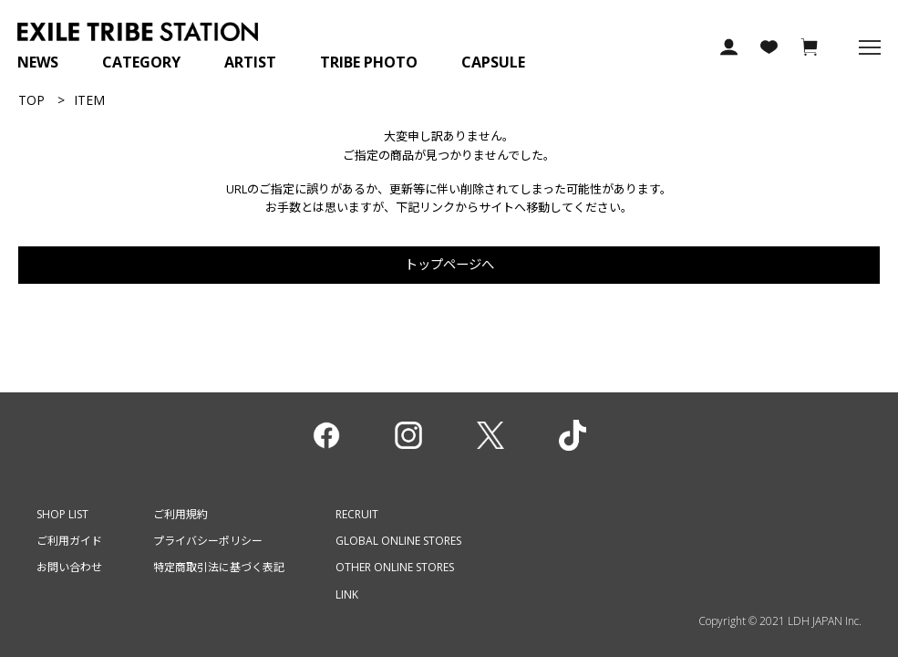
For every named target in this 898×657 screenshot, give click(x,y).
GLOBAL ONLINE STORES (398, 540)
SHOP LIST (62, 514)
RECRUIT (356, 514)
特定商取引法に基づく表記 (218, 567)
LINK (346, 594)
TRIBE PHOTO (369, 62)
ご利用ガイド (69, 540)
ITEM (89, 100)
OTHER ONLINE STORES (394, 567)
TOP (31, 100)
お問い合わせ (69, 567)
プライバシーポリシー (208, 540)
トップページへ (449, 264)
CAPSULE (493, 62)
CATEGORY (141, 62)
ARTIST (250, 62)
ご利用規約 (180, 514)
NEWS (37, 62)
